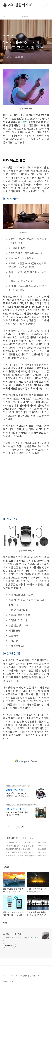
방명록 (25, 16)
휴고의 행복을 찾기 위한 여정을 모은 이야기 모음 (21, 990)
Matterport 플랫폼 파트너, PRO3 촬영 (17, 865)
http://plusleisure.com (16, 837)
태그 (13, 16)
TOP (47, 1027)
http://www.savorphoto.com (19, 856)
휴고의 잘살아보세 (17, 5)
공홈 (23, 122)
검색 (41, 5)
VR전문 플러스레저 (15, 841)
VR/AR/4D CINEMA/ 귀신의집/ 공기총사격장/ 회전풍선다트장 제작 (17, 846)
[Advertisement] (26, 173)
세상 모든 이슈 (12, 889)
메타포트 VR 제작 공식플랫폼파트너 (17, 860)
